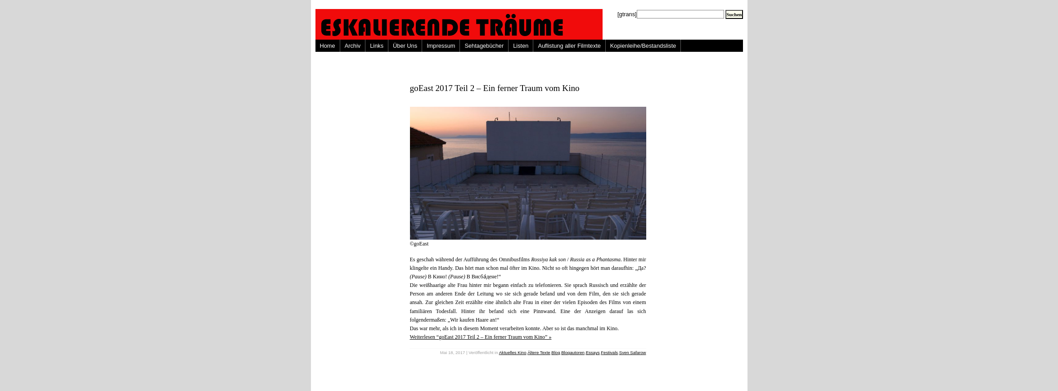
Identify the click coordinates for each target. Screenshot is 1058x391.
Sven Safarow (632, 352)
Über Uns (405, 45)
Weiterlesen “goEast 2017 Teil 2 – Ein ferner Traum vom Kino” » (481, 337)
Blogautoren (573, 352)
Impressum (441, 45)
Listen (520, 45)
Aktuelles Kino (513, 352)
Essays (593, 352)
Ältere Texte (538, 352)
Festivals (609, 352)
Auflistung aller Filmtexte (569, 45)
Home (327, 45)
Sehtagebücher (484, 45)
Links (376, 45)
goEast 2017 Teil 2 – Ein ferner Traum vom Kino (495, 88)
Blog (555, 352)
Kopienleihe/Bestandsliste (643, 45)
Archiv (353, 45)
